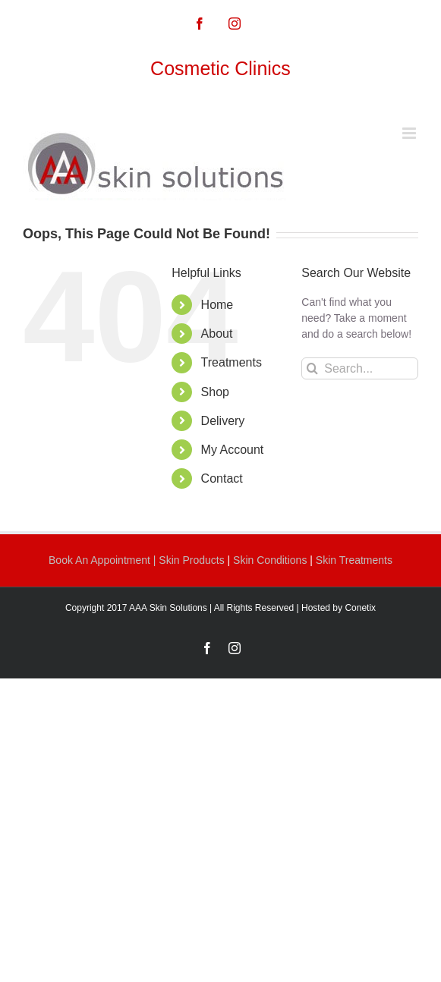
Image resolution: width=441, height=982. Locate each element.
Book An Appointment (101, 560)
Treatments (231, 362)
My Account (232, 449)
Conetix (360, 608)
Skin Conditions (271, 560)
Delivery (223, 420)
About (217, 333)
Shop (215, 392)
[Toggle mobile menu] (410, 133)
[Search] (312, 368)
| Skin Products (189, 560)
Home (217, 304)
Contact (222, 478)
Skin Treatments (354, 560)
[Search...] (359, 368)
